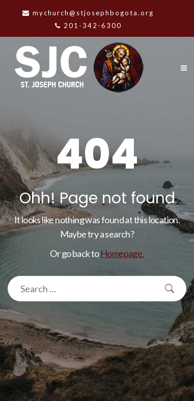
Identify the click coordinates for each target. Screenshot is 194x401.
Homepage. (122, 253)
